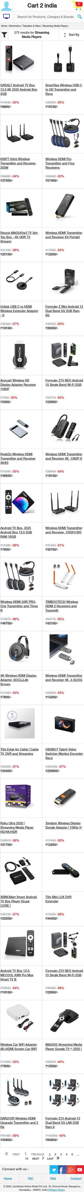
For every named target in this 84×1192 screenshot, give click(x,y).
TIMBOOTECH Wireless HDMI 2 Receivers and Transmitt (61, 606)
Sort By (71, 35)
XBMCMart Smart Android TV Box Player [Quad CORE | (18, 901)
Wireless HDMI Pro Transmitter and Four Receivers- (60, 163)
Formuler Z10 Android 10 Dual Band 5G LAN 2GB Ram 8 (62, 1123)
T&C (30, 1178)
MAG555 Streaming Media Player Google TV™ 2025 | (63, 1047)
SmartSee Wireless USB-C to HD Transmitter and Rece (63, 90)
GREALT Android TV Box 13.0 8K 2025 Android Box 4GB (18, 90)
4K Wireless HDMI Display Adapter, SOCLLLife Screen (18, 680)
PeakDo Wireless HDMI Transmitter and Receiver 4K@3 (18, 459)
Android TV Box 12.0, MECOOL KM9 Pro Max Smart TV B (16, 975)
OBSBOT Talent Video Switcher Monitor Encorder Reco (64, 754)
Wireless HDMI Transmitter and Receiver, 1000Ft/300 (63, 530)
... (78, 1154)
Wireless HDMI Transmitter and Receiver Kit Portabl (63, 235)
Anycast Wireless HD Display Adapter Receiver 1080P (18, 385)
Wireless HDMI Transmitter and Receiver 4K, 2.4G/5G (63, 678)
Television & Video (31, 26)
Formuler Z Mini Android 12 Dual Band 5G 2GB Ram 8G (64, 311)
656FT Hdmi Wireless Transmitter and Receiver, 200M (18, 163)
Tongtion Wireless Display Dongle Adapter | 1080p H (63, 825)
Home (4, 26)
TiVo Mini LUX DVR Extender (58, 899)
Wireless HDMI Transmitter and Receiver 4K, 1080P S (63, 456)
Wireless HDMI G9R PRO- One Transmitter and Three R (19, 606)
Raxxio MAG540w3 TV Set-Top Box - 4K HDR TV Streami (19, 237)
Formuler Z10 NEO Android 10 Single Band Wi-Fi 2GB (64, 382)
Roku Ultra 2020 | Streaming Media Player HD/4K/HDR (17, 827)
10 (26, 1158)
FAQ (53, 1178)
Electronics (14, 26)
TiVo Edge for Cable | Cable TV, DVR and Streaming (19, 751)
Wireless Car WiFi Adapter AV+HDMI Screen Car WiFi (18, 1047)
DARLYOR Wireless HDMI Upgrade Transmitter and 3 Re (19, 1123)
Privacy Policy (57, 1190)
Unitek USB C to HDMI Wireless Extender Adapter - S (19, 311)
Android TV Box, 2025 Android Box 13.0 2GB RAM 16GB (16, 532)
